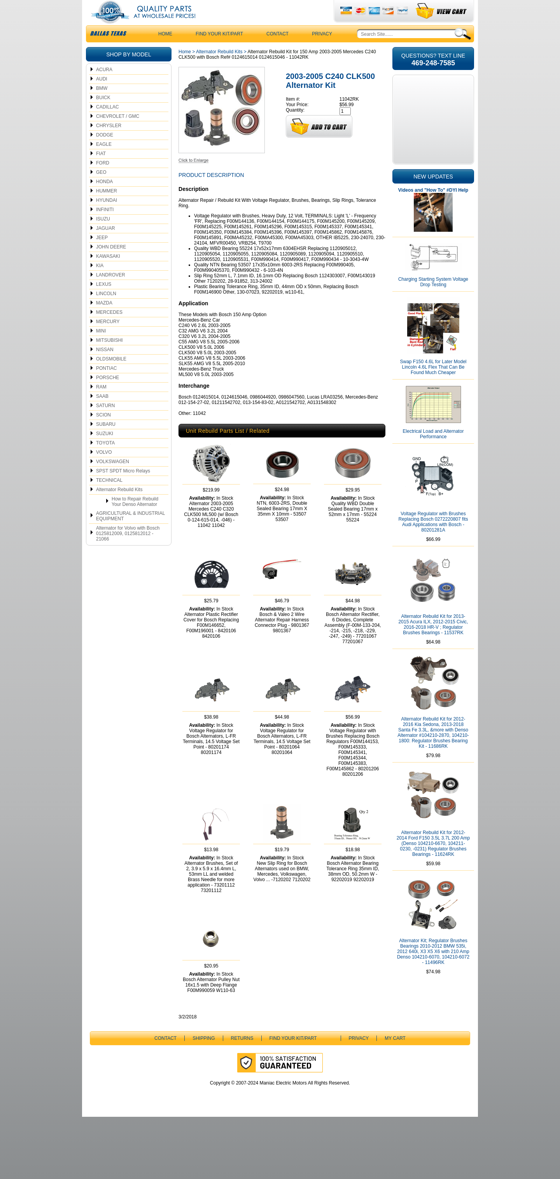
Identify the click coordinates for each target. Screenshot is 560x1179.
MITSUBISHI (109, 356)
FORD (102, 178)
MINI (101, 346)
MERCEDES (109, 328)
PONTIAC (106, 384)
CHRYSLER (108, 141)
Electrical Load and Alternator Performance (433, 449)
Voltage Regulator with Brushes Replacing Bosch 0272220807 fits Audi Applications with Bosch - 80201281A (433, 537)
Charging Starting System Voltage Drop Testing (433, 297)
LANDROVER (110, 290)
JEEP (102, 253)
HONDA (104, 197)
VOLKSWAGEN (112, 477)
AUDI (101, 94)
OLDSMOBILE (111, 374)
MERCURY (107, 337)
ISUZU (103, 234)
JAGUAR (105, 244)
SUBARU (106, 440)
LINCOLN (106, 309)
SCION (103, 430)
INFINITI (105, 225)
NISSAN (105, 365)
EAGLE (104, 160)
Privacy (322, 49)
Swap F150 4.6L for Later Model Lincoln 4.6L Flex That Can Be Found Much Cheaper (433, 382)
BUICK (103, 113)
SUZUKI (104, 449)
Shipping (203, 1100)
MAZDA (104, 318)
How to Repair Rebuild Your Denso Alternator (135, 517)
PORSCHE (107, 393)
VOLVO (104, 468)
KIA (99, 281)
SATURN (105, 421)
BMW (101, 104)
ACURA (104, 85)
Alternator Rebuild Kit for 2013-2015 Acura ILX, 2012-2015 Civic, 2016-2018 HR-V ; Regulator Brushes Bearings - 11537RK (433, 640)
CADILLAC (107, 122)
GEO (101, 188)
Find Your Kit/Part (219, 49)
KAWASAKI (108, 272)
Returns (242, 1100)
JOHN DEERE (111, 262)
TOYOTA (105, 458)
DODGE (104, 150)
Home (184, 67)
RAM (101, 402)
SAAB (102, 412)
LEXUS (103, 300)
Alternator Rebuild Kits (119, 505)
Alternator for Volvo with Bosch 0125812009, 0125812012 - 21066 (127, 549)
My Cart (395, 1100)
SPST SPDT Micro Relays (123, 486)
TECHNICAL (109, 496)
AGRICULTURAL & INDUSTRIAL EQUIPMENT (130, 531)
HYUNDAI (106, 216)
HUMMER (106, 206)
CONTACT (277, 49)
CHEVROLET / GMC (117, 132)
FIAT (101, 169)
